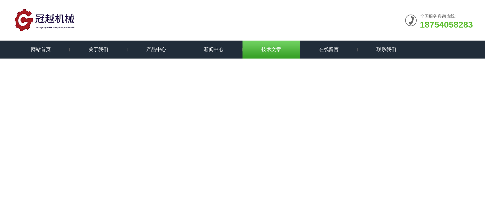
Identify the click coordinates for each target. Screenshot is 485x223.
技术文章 (271, 49)
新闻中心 (214, 49)
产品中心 (156, 49)
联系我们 (386, 49)
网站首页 (41, 49)
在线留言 (329, 49)
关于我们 (98, 49)
